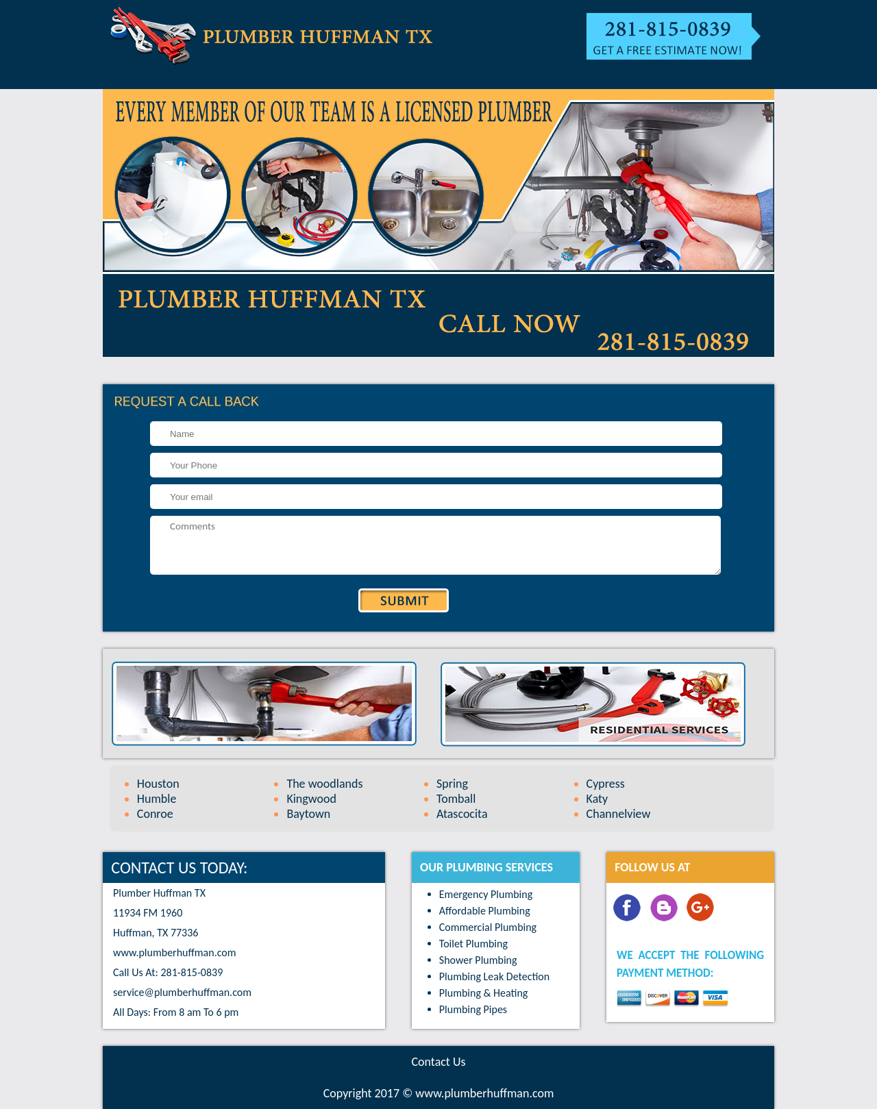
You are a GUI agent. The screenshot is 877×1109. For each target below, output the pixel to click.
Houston (158, 783)
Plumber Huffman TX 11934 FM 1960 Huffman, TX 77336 (159, 912)
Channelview (618, 813)
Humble (157, 798)
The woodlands (324, 783)
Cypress (605, 783)
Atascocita (462, 813)
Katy (597, 798)
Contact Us (438, 1061)
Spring (452, 783)
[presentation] (179, 605)
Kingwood (311, 798)
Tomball (455, 798)
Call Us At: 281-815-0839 (168, 972)
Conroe (155, 813)
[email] (182, 992)
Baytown (308, 813)
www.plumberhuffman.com (174, 952)
